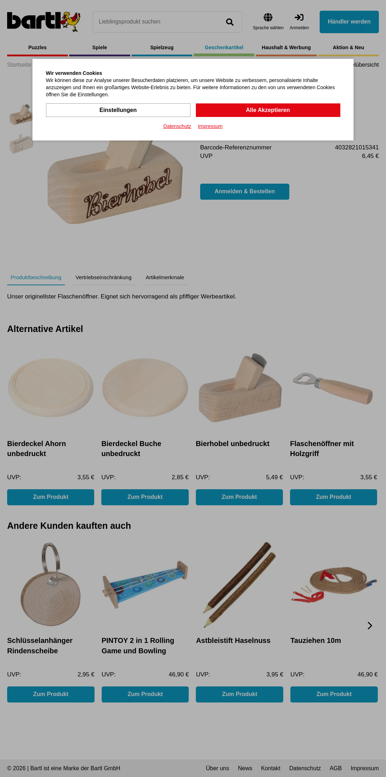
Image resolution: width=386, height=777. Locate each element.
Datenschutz (177, 126)
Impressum (210, 126)
